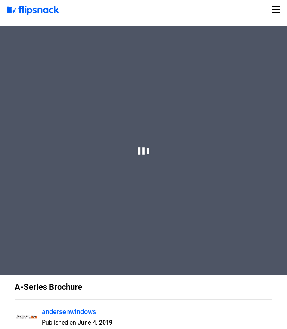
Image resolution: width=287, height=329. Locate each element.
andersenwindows (69, 312)
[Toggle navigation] (277, 10)
